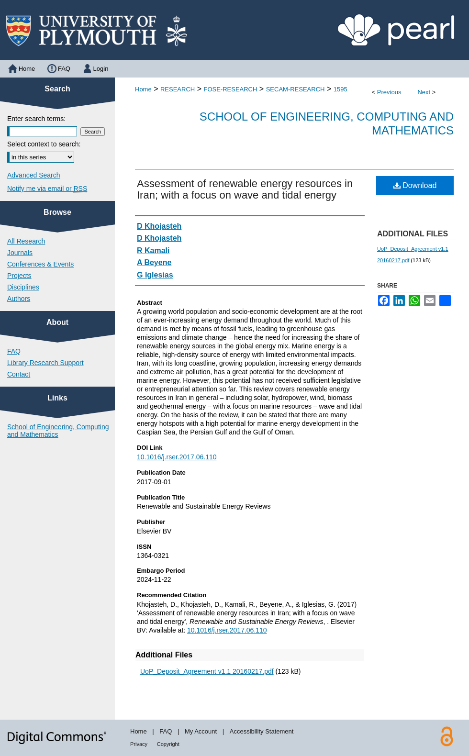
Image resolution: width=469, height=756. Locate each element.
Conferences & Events (40, 264)
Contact (18, 374)
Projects (19, 275)
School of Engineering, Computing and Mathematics (58, 430)
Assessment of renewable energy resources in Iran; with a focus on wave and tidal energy (245, 189)
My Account (201, 731)
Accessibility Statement (262, 731)
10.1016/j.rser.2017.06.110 (177, 457)
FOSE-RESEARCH (230, 89)
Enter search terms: (36, 118)
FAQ (14, 351)
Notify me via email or (47, 188)
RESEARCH (177, 89)
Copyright (168, 744)
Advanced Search (33, 175)
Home (143, 89)
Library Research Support (45, 363)
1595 (340, 89)
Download (415, 185)
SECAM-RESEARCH (295, 89)
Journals (20, 252)
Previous (389, 92)
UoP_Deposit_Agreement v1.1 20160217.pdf (207, 671)
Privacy (138, 744)
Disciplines (23, 287)
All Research (26, 241)
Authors (18, 298)
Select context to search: (43, 144)
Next (423, 92)
